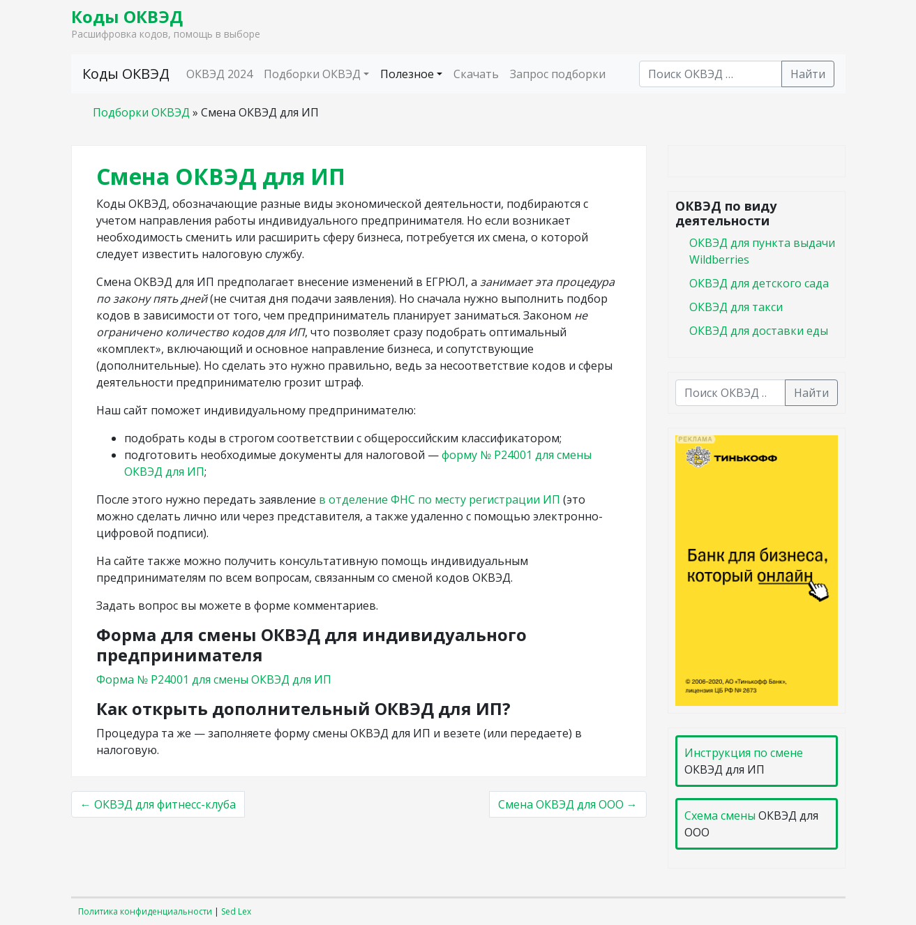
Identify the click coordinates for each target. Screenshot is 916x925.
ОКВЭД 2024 (219, 74)
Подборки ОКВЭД (312, 74)
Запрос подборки (558, 74)
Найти (807, 74)
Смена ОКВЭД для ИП (220, 176)
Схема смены (720, 815)
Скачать (476, 74)
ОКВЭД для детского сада (759, 283)
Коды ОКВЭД (127, 16)
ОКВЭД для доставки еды (758, 330)
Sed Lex (236, 911)
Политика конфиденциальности (145, 911)
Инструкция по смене (743, 752)
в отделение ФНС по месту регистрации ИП (439, 499)
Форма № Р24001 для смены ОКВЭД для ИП (213, 679)
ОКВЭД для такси (736, 307)
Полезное (407, 74)
